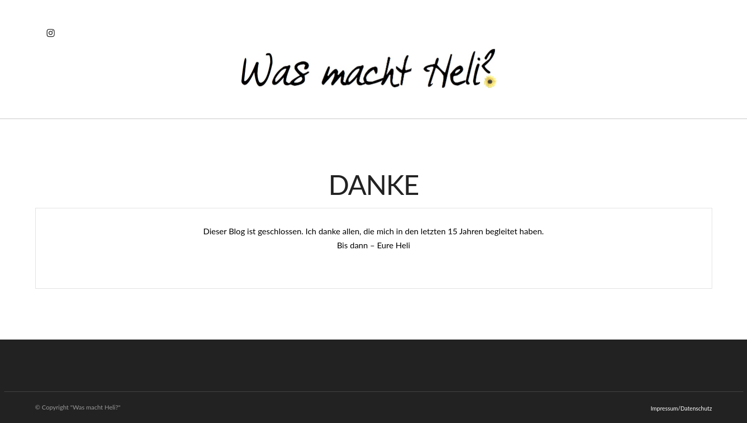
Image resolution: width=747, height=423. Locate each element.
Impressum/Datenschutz (681, 408)
